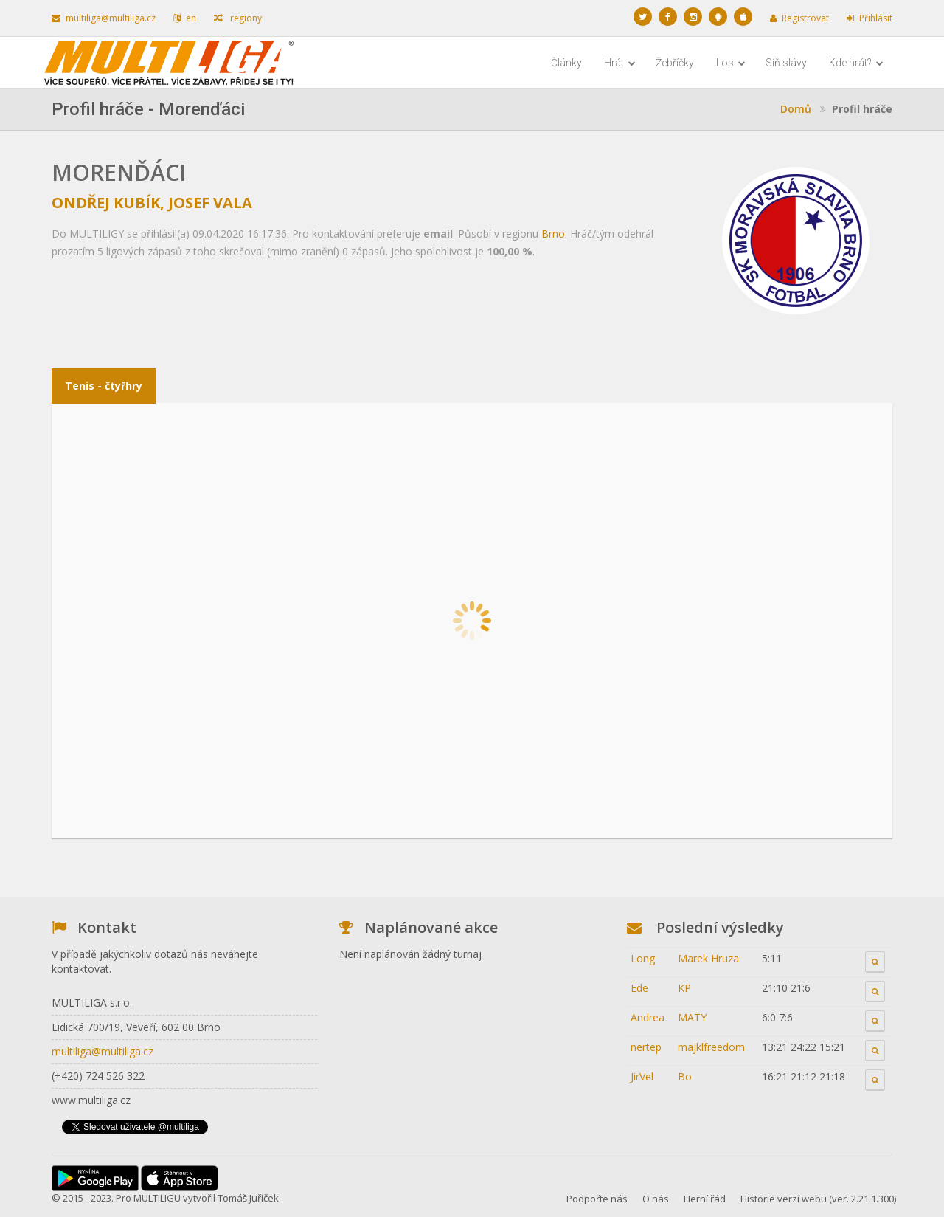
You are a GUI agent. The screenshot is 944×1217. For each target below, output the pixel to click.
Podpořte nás (597, 1198)
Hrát (620, 63)
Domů (795, 109)
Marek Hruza (708, 958)
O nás (655, 1198)
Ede (639, 988)
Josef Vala (210, 203)
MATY (692, 1017)
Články (566, 63)
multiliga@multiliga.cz (104, 18)
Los (731, 63)
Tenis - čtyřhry (103, 386)
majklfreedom (711, 1047)
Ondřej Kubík (106, 203)
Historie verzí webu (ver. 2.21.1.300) (818, 1198)
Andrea (647, 1017)
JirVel (642, 1076)
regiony (238, 18)
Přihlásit (869, 18)
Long (643, 958)
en (184, 18)
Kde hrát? (856, 63)
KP (684, 988)
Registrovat (799, 18)
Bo (685, 1076)
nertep (646, 1047)
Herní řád (705, 1198)
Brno (553, 234)
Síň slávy (786, 63)
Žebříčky (675, 63)
